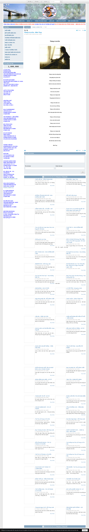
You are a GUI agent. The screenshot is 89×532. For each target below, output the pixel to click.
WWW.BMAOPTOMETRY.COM (10, 181)
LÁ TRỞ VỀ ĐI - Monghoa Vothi (74, 288)
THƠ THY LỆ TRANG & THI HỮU (43, 454)
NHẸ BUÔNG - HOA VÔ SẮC (42, 288)
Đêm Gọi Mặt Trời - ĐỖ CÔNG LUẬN (75, 367)
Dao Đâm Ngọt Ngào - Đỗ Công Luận (75, 419)
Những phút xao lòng (40, 239)
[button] (30, 21)
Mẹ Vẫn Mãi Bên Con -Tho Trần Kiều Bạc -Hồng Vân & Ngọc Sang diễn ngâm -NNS (75, 265)
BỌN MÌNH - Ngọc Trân (72, 179)
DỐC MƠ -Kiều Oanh (71, 195)
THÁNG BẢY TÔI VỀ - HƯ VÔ (42, 396)
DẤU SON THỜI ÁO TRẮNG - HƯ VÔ (75, 328)
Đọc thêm (52, 185)
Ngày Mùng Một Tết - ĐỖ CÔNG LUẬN (44, 298)
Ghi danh (36, 1)
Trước (79, 30)
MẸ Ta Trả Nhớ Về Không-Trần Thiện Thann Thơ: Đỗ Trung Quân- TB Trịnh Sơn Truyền (75, 241)
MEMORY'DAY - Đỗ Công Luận (43, 263)
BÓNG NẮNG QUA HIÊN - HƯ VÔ (43, 379)
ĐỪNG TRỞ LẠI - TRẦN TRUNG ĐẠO (44, 479)
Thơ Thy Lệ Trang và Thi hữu (42, 419)
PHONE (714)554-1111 (8, 190)
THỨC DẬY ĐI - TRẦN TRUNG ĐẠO (43, 179)
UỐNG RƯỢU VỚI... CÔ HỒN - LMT (44, 208)
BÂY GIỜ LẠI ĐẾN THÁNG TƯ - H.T (75, 489)
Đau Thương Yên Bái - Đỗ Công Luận (44, 430)
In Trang (25, 150)
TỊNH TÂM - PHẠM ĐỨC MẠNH (74, 379)
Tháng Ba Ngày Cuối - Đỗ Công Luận (44, 507)
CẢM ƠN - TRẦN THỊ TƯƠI (41, 316)
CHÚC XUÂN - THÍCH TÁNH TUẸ (74, 298)
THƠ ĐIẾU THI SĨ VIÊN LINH (73, 479)
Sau (83, 30)
